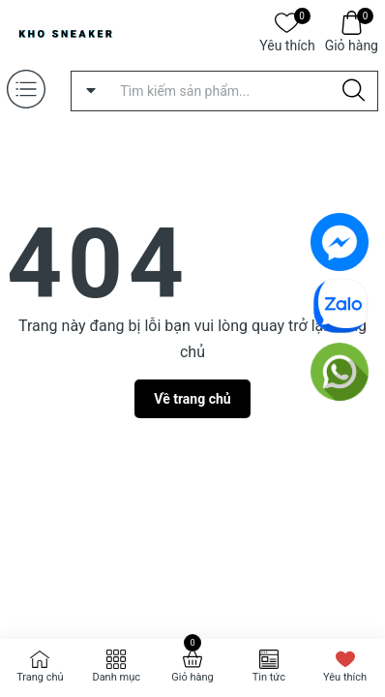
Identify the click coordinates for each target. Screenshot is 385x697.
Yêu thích (286, 44)
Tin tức (268, 677)
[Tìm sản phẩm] (224, 91)
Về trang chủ (192, 399)
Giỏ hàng (351, 44)
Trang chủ (40, 677)
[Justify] (353, 91)
